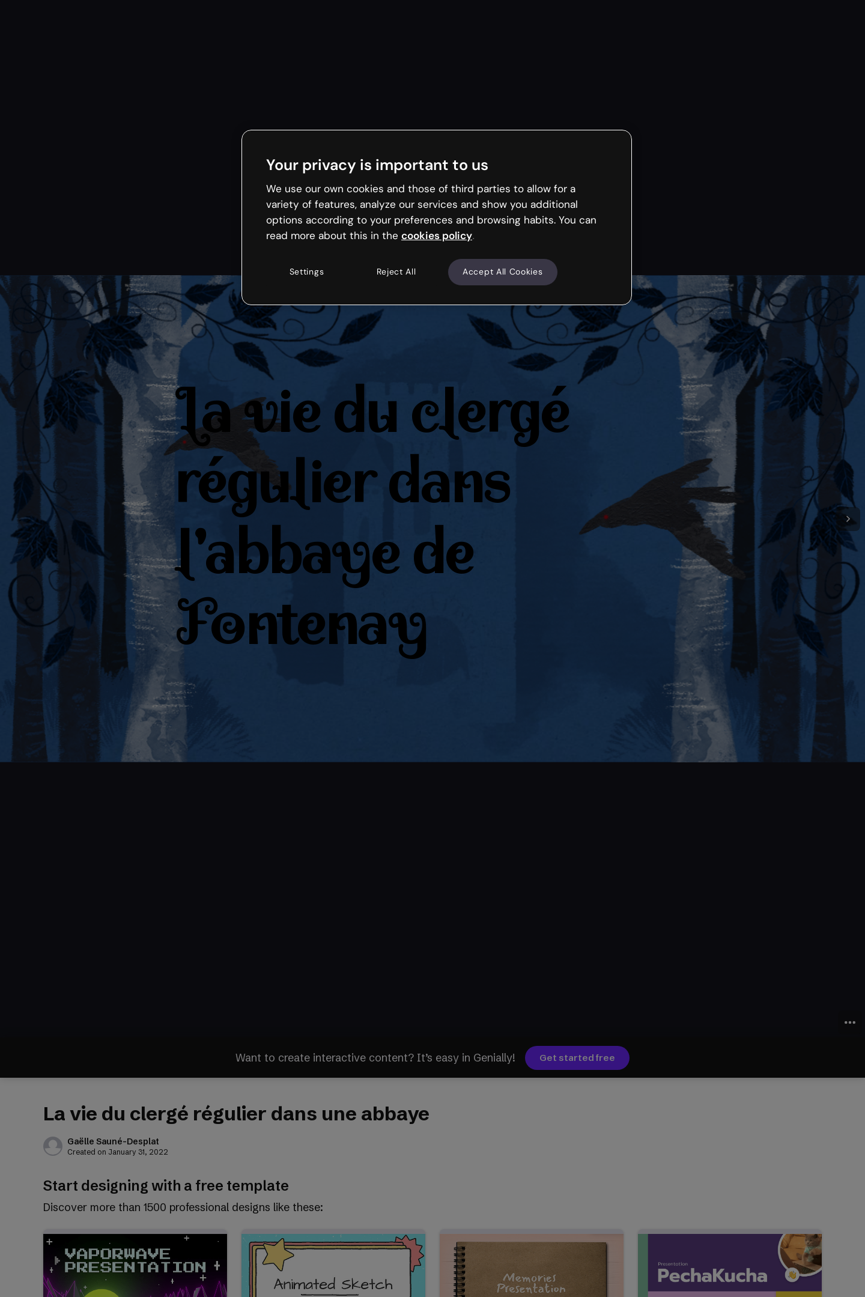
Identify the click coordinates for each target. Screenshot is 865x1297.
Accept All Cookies (503, 271)
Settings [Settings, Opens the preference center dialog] (307, 271)
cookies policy (436, 235)
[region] (436, 217)
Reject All (396, 271)
